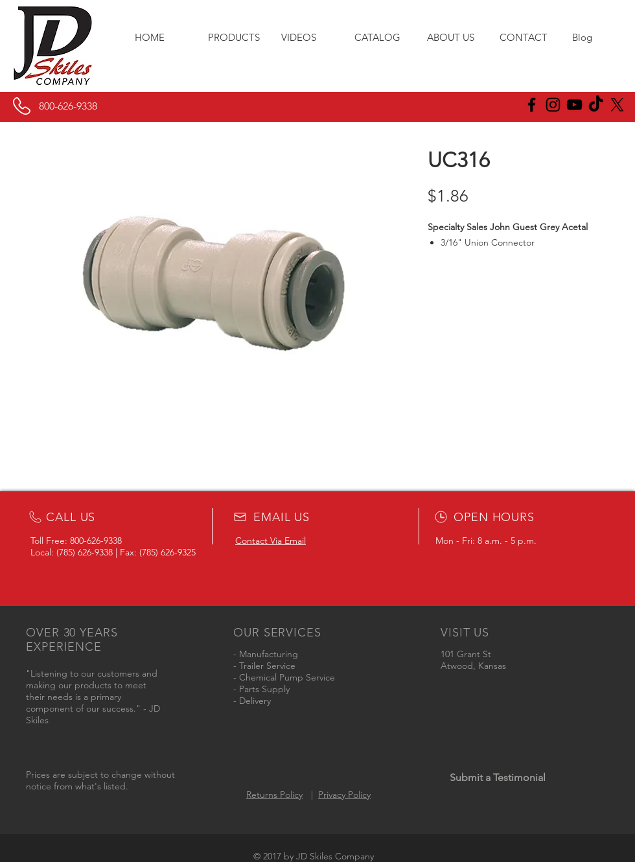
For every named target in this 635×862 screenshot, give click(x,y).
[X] (617, 104)
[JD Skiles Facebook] (531, 104)
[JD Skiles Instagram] (553, 104)
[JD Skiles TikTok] (595, 104)
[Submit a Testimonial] (497, 778)
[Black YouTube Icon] (574, 104)
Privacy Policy (344, 794)
